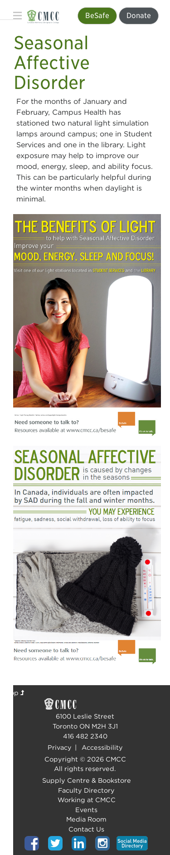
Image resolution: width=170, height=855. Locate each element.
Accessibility (102, 747)
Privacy (60, 747)
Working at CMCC (87, 800)
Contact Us (86, 829)
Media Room (86, 819)
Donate (138, 15)
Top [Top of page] (15, 692)
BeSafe (97, 15)
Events (86, 809)
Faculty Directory (86, 790)
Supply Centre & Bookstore (86, 780)
